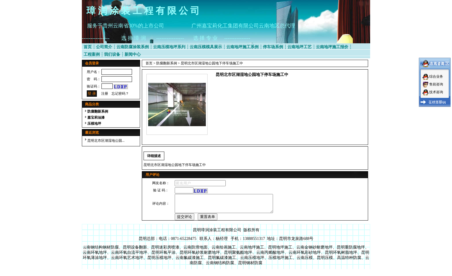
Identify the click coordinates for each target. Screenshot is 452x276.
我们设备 (112, 54)
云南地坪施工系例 (242, 47)
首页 (88, 47)
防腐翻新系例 (97, 111)
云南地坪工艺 (299, 47)
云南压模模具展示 (206, 47)
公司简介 (104, 47)
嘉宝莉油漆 (96, 117)
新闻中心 (133, 54)
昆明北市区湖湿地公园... (106, 141)
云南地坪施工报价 (332, 47)
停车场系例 (273, 47)
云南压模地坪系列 (169, 47)
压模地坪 (94, 124)
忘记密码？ (120, 94)
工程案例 (92, 54)
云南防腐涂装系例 (132, 47)
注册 (104, 94)
